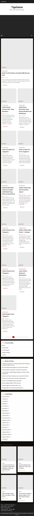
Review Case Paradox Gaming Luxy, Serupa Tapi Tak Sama (15, 376)
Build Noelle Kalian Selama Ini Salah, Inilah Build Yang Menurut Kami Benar (8, 176)
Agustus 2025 (5, 396)
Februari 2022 (5, 413)
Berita (3, 345)
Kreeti (29, 513)
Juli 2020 (4, 439)
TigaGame (17, 7)
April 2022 (4, 408)
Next (27, 337)
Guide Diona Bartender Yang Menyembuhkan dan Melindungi (25, 95)
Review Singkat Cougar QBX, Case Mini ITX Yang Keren (14, 369)
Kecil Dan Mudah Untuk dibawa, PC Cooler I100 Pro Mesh (15, 367)
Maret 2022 (4, 410)
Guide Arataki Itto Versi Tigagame (25, 138)
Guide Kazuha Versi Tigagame (8, 259)
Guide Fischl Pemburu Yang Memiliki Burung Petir (17, 53)
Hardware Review (6, 352)
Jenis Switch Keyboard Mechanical (25, 259)
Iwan (3, 77)
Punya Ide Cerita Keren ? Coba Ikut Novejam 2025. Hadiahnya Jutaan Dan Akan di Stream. (8, 453)
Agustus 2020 (5, 436)
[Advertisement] (17, 24)
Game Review (5, 347)
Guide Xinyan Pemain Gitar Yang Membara (8, 95)
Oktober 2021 (5, 422)
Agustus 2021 (5, 425)
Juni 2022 (4, 406)
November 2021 (5, 420)
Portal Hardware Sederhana (6, 510)
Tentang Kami (4, 506)
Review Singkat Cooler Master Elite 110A (11, 385)
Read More (5, 85)
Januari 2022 (5, 415)
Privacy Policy (10, 506)
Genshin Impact (5, 105)
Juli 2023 (4, 399)
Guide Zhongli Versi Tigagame (8, 138)
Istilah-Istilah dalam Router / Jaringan (25, 218)
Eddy (3, 471)
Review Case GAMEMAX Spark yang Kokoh (12, 380)
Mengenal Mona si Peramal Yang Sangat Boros (12, 387)
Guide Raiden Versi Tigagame (8, 302)
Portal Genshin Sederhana (9, 504)
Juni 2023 (4, 401)
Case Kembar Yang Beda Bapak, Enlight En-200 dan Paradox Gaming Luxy (25, 482)
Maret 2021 (4, 427)
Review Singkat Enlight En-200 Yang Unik (11, 383)
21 (24, 337)
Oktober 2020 (5, 432)
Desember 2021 (5, 418)
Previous (8, 337)
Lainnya (4, 354)
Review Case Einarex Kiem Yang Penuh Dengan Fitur (14, 378)
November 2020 (5, 429)
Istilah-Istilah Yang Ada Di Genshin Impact (25, 176)
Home (2, 504)
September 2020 (6, 434)
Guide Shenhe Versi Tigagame (8, 218)
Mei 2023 (4, 403)
